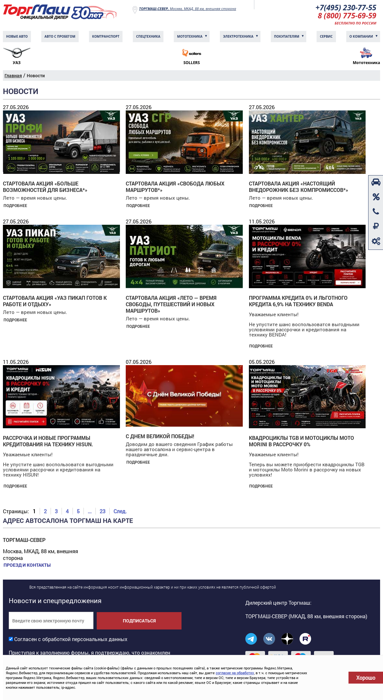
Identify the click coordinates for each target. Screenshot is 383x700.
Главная (13, 76)
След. (120, 511)
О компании (361, 37)
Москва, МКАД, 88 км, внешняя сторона (187, 8)
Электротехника (238, 37)
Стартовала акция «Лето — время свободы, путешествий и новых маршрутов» (171, 305)
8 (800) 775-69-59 (346, 16)
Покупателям (286, 37)
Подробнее (14, 206)
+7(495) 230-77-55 (344, 7)
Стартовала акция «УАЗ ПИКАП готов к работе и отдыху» (55, 301)
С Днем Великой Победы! (160, 436)
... (90, 511)
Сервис (326, 37)
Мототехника (189, 37)
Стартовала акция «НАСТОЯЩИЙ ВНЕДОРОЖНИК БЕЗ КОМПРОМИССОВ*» (298, 187)
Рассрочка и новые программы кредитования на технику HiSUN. (48, 441)
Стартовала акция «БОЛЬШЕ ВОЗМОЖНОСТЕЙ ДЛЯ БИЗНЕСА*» (45, 187)
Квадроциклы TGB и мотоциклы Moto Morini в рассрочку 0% (301, 441)
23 (102, 511)
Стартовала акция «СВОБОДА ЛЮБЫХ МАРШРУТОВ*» (175, 187)
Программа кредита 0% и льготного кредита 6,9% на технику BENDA (298, 301)
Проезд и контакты (26, 565)
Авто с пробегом (59, 37)
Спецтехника (148, 37)
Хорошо (365, 677)
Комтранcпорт (106, 37)
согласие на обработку (235, 672)
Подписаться (139, 621)
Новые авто (17, 37)
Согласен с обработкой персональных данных (70, 639)
